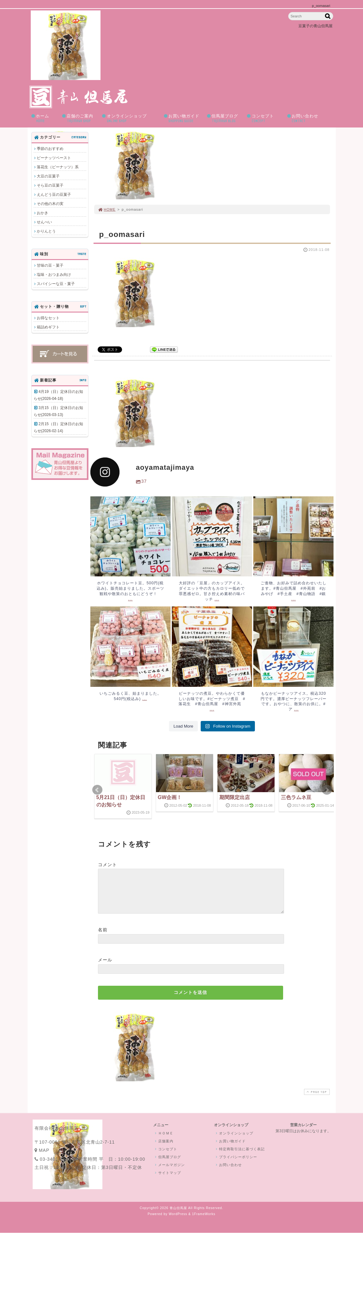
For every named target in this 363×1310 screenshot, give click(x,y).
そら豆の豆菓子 (50, 185)
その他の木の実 (50, 204)
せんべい (44, 222)
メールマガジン (169, 1172)
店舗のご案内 (80, 118)
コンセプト (264, 118)
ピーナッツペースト (54, 158)
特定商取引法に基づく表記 (240, 1156)
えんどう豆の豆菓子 (54, 194)
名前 (102, 937)
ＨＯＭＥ (163, 1141)
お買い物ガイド (183, 118)
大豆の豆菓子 (48, 176)
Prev (97, 790)
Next (327, 790)
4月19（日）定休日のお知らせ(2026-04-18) (58, 395)
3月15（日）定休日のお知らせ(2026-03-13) (58, 411)
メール (105, 967)
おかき (42, 213)
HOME (107, 209)
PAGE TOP (316, 1099)
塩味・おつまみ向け (54, 274)
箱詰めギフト (48, 327)
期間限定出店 (234, 797)
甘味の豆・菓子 (50, 265)
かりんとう (46, 231)
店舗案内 (163, 1149)
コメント (107, 864)
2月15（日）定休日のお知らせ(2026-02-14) (58, 427)
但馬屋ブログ (224, 118)
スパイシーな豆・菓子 (56, 284)
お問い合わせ (307, 118)
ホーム (44, 118)
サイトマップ (167, 1180)
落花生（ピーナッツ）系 (58, 167)
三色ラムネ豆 (296, 797)
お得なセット (48, 318)
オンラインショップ (130, 118)
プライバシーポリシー (236, 1164)
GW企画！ (170, 797)
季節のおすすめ (50, 148)
